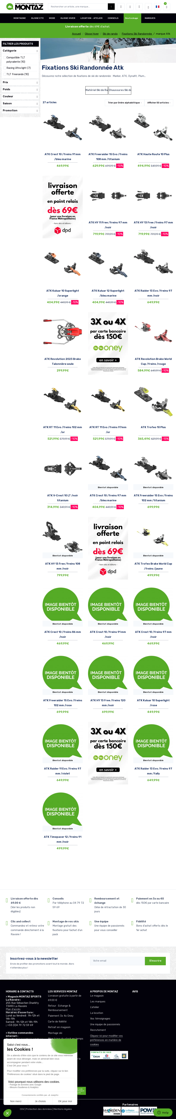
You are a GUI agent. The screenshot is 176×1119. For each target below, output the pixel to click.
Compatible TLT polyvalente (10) (15, 59)
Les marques (97, 1001)
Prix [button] (20, 82)
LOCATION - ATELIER (91, 18)
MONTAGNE (20, 18)
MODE (52, 18)
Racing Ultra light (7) (18, 67)
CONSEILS (113, 18)
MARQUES (150, 18)
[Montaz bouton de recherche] (111, 6)
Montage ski (55, 1033)
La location (96, 1013)
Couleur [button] (20, 96)
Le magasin (97, 995)
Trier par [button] (124, 102)
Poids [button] (20, 89)
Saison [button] (20, 103)
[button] (121, 6)
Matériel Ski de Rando (97, 90)
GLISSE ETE (37, 18)
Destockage (131, 18)
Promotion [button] (20, 110)
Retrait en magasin (59, 1027)
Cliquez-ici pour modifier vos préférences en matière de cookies (106, 1040)
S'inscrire (155, 960)
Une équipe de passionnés (105, 1024)
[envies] (130, 6)
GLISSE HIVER (67, 18)
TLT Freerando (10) (17, 74)
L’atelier (94, 1007)
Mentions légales (63, 1109)
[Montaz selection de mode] (148, 6)
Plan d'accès (13, 1009)
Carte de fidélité (57, 1021)
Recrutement (98, 1030)
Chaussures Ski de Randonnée (120, 90)
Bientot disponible (108, 487)
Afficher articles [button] (158, 102)
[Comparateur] (139, 6)
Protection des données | (40, 1109)
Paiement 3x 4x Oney (60, 1015)
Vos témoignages (100, 1018)
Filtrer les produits (18, 43)
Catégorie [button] (20, 50)
